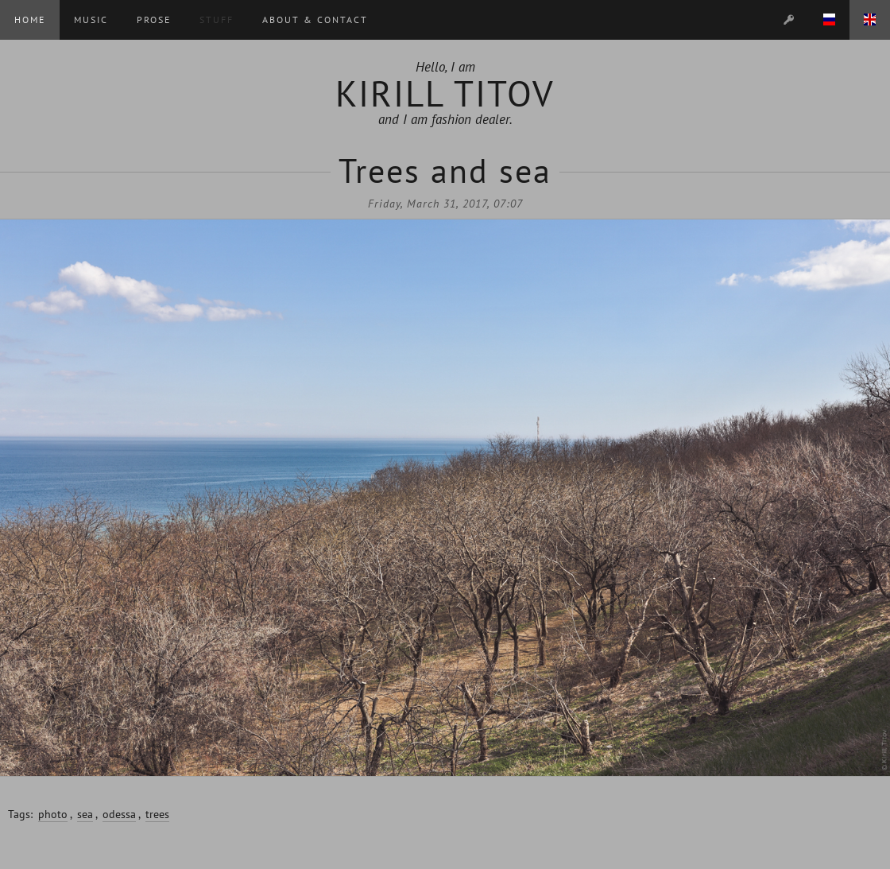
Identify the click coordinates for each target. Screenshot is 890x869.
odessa (119, 814)
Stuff (216, 19)
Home (29, 19)
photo (53, 814)
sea (85, 814)
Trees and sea (445, 170)
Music (91, 19)
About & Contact (315, 19)
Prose (154, 19)
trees (157, 814)
